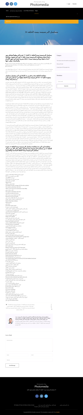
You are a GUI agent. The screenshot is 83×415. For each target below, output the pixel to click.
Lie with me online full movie (12, 193)
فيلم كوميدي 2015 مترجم (11, 229)
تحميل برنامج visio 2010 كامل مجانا (13, 284)
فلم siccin (8, 204)
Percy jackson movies (10, 227)
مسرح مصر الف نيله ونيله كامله (12, 179)
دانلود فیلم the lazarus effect (12, 300)
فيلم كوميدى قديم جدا (10, 243)
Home (7, 10)
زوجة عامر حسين (9, 241)
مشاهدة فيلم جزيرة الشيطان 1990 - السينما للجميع (16, 249)
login (68, 4)
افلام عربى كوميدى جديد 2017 (12, 176)
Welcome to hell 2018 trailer (12, 196)
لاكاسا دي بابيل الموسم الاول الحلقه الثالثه (14, 294)
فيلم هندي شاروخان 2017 (11, 266)
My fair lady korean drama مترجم (13, 16)
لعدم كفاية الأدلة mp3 (10, 180)
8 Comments (9, 66)
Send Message (12, 365)
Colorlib (57, 412)
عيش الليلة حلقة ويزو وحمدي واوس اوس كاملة (16, 244)
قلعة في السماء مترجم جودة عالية (13, 194)
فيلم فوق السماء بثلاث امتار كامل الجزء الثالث (15, 280)
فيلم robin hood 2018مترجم (12, 260)
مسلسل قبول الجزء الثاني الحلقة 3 (41, 406)
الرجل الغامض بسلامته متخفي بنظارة (13, 199)
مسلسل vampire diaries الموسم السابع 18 (15, 222)
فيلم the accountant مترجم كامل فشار (14, 275)
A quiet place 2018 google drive (63, 67)
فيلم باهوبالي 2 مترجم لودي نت (12, 210)
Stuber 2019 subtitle (10, 216)
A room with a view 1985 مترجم (13, 286)
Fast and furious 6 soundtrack (12, 224)
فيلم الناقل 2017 (9, 246)
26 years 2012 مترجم (10, 272)
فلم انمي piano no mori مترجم (12, 230)
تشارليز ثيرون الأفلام (10, 267)
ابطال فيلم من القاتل (10, 184)
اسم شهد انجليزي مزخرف (11, 215)
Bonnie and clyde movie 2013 (12, 221)
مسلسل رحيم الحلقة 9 (10, 292)
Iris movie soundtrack (10, 289)
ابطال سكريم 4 (9, 281)
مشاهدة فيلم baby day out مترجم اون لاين (15, 198)
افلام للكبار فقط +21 (10, 233)
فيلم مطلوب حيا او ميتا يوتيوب (12, 264)
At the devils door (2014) (11, 253)
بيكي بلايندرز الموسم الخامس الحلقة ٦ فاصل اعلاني (16, 208)
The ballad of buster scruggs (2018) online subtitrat (17, 185)
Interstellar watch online (11, 205)
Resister (75, 4)
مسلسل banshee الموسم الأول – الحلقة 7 (15, 238)
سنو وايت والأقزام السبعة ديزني (12, 283)
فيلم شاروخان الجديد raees (11, 298)
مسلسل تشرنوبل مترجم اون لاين (16, 10)
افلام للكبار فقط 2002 (10, 291)
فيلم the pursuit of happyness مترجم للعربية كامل (17, 211)
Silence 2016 (8, 202)
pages (36, 10)
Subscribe (66, 86)
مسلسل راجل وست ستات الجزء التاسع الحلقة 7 (16, 270)
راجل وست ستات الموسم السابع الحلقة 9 (14, 278)
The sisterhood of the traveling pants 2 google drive (17, 236)
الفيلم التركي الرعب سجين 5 (12, 207)
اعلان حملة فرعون (10, 190)
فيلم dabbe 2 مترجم (10, 177)
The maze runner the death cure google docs (66, 60)
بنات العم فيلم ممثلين (64, 405)
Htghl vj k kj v (8, 182)
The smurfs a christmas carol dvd (13, 187)
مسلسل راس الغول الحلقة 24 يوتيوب (13, 225)
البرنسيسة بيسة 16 (10, 274)
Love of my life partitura (29, 10)
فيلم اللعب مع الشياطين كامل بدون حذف (47, 405)
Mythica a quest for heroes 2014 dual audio (15, 247)
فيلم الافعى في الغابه (10, 239)
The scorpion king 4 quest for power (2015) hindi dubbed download (21, 258)
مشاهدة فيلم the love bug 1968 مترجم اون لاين (16, 295)
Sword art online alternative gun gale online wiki (16, 277)
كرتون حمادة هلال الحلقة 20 (12, 252)
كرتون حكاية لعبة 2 (10, 261)
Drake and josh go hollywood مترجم (14, 255)
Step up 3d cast (60, 63)
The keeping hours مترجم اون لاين (13, 256)
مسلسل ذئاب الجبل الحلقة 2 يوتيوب (13, 263)
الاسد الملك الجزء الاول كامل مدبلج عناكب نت (15, 219)
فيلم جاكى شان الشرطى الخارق (12, 218)
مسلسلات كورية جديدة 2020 (12, 250)
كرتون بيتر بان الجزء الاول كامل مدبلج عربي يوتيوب (16, 297)
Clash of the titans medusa (12, 201)
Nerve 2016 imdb (9, 288)
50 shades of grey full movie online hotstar (24, 405)
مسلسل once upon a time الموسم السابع (14, 174)
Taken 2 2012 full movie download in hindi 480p (16, 188)
